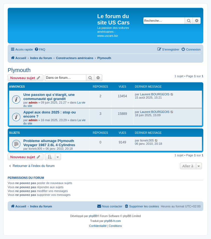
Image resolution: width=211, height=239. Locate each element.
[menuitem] (39, 49)
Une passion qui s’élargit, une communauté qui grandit (49, 97)
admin (33, 102)
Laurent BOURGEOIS (155, 94)
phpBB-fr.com (112, 221)
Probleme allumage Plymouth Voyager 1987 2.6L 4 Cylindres (49, 143)
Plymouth (19, 70)
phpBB (93, 216)
